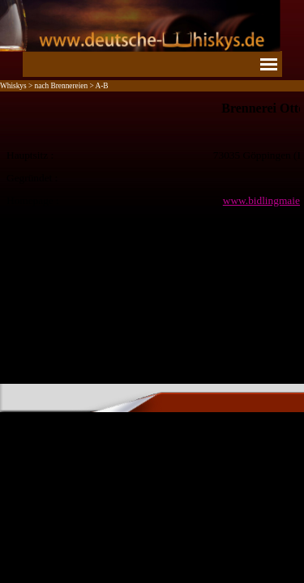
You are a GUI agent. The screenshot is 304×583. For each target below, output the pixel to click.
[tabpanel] (152, 176)
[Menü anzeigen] (269, 64)
